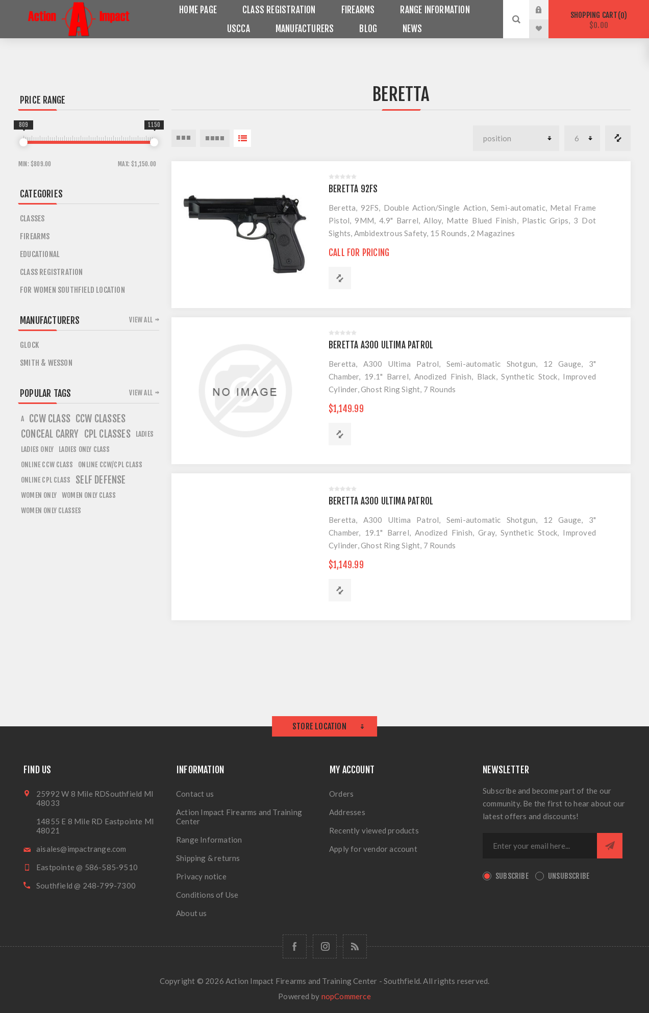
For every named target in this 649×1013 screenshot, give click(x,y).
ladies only (37, 449)
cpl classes (107, 434)
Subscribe (512, 876)
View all (141, 320)
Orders (341, 793)
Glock (29, 345)
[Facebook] (295, 946)
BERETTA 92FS (353, 189)
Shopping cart (598, 20)
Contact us (195, 793)
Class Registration (51, 272)
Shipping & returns (208, 858)
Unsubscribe (568, 876)
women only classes (51, 510)
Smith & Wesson (46, 363)
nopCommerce (346, 996)
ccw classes (101, 419)
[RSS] (355, 946)
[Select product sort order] (516, 138)
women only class (89, 495)
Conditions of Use (207, 894)
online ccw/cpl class (110, 464)
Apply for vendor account (373, 848)
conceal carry (50, 434)
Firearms (35, 236)
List (242, 138)
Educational (40, 254)
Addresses (347, 812)
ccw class (49, 419)
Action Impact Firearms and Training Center (239, 816)
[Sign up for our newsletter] (540, 845)
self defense (101, 480)
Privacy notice (201, 876)
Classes (32, 218)
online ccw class (47, 464)
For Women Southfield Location (72, 290)
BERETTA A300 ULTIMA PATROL (381, 345)
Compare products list (618, 138)
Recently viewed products (374, 830)
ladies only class (84, 449)
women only (39, 495)
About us (191, 913)
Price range (42, 100)
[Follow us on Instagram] (325, 946)
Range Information (209, 839)
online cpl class (45, 479)
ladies (145, 433)
